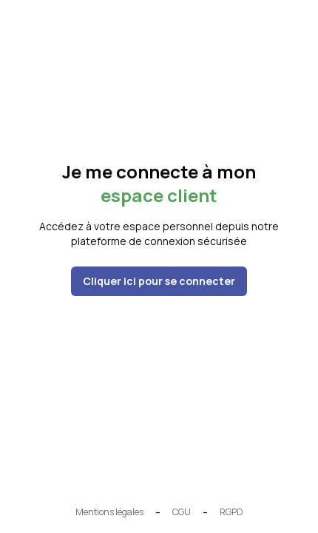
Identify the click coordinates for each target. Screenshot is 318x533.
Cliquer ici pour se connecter (159, 281)
